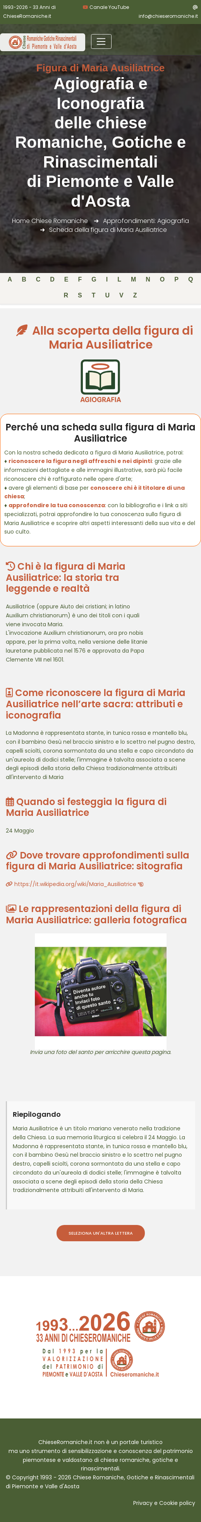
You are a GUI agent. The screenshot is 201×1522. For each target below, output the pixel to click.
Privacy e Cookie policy (164, 1503)
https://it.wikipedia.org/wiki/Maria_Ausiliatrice (74, 884)
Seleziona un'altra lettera (101, 1233)
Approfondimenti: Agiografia (146, 220)
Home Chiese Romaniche (50, 220)
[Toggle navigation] (101, 41)
